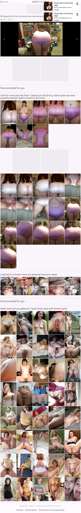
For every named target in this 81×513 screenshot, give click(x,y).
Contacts (20, 510)
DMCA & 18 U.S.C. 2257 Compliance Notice (51, 510)
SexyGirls (40, 2)
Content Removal (31, 510)
